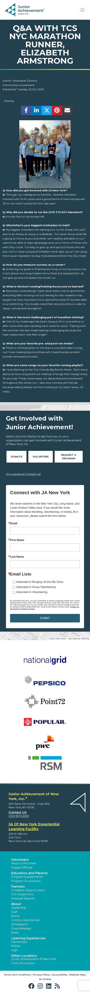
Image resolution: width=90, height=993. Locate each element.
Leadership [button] (18, 907)
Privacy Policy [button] (41, 974)
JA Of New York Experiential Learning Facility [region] (34, 826)
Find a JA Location (23, 963)
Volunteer (41, 456)
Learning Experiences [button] (28, 938)
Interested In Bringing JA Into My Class (39, 581)
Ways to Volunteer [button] (24, 863)
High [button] (14, 950)
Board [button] (15, 916)
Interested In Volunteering (31, 592)
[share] (26, 111)
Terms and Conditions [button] (17, 974)
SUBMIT (45, 618)
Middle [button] (15, 946)
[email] (67, 111)
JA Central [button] (45, 979)
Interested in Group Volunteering (36, 587)
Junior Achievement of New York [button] (33, 959)
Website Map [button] (77, 974)
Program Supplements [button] (27, 876)
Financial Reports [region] (23, 898)
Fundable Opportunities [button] (28, 890)
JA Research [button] (19, 924)
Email (13, 523)
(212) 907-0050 (19, 816)
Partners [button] (18, 886)
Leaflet (51, 639)
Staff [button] (14, 912)
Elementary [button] (19, 942)
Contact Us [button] (17, 812)
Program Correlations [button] (25, 881)
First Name (17, 540)
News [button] (15, 932)
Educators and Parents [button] (29, 873)
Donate (16, 456)
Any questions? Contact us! (23, 474)
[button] (32, 986)
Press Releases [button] (21, 928)
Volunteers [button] (20, 859)
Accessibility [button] (59, 974)
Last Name (17, 556)
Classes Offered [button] (21, 867)
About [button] (16, 904)
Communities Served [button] (25, 920)
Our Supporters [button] (22, 894)
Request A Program (68, 456)
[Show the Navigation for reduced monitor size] (82, 10)
